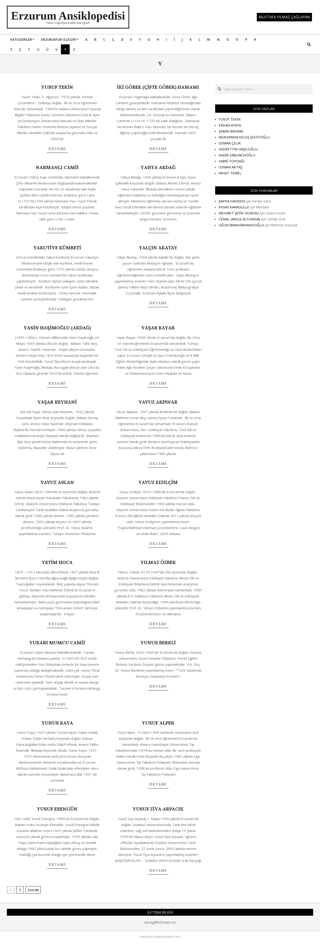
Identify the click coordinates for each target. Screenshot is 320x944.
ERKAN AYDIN (230, 125)
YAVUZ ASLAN (57, 482)
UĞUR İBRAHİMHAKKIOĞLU (241, 225)
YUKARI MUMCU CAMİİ (57, 642)
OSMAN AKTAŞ (230, 167)
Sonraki (33, 889)
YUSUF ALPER (158, 723)
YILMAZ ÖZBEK (158, 562)
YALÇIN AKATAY (158, 247)
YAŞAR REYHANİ (57, 402)
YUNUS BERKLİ (158, 642)
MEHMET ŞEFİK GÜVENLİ (239, 213)
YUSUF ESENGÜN (57, 809)
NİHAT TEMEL (230, 173)
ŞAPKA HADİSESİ (232, 201)
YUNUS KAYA (57, 723)
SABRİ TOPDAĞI (232, 161)
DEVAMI (57, 149)
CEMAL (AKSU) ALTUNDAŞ (239, 219)
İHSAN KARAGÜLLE (234, 207)
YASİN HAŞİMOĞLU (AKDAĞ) (57, 328)
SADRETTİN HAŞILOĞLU (238, 149)
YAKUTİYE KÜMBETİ (57, 247)
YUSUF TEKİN (57, 87)
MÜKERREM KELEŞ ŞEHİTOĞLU (244, 137)
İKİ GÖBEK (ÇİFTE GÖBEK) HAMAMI (158, 87)
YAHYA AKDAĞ (158, 167)
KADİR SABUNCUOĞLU (237, 155)
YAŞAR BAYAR (158, 328)
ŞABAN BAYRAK (231, 131)
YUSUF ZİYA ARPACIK (158, 809)
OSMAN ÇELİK (230, 143)
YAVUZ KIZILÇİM (158, 482)
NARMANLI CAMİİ (57, 167)
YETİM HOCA (57, 562)
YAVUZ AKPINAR (158, 402)
